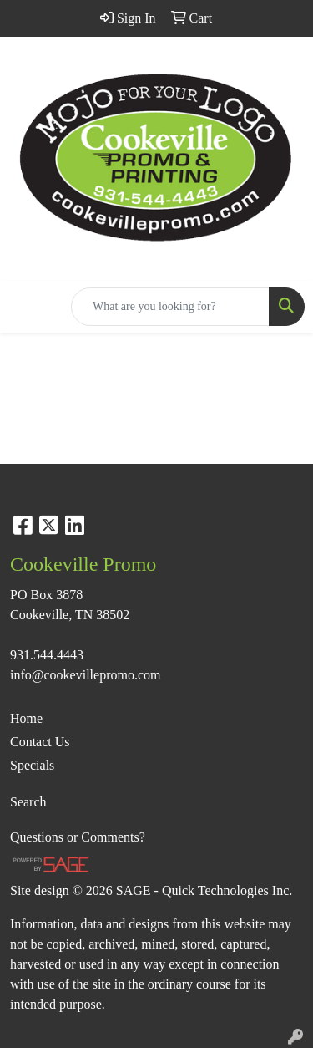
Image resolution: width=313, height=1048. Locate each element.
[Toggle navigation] (25, 306)
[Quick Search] (170, 306)
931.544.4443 (46, 655)
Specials (32, 765)
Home (26, 718)
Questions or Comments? (77, 837)
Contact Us (40, 742)
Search (28, 802)
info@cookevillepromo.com (85, 675)
